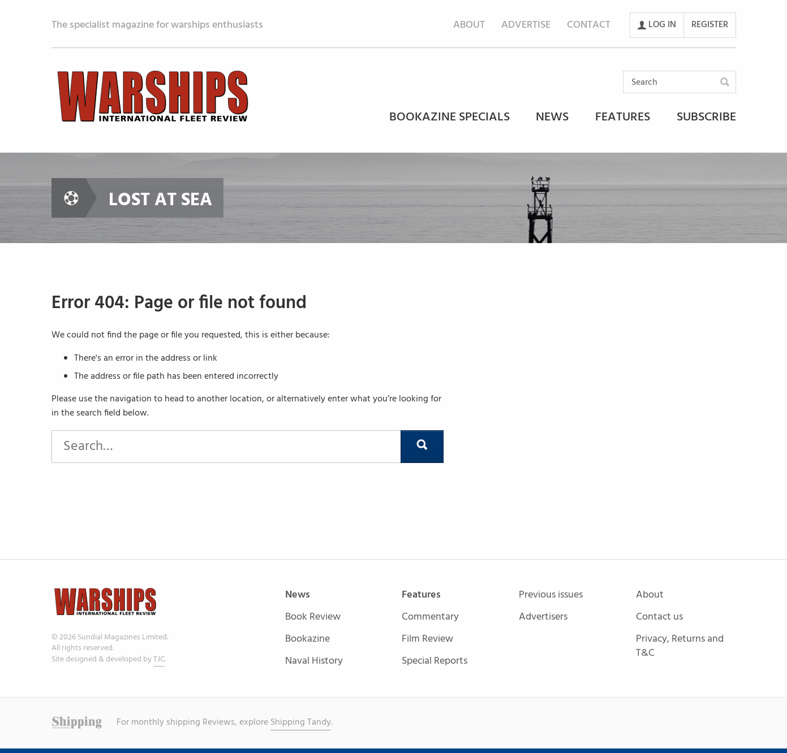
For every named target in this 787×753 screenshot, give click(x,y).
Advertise (526, 25)
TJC (159, 659)
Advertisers (543, 617)
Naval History (314, 661)
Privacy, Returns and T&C (680, 646)
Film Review (427, 639)
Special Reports (434, 661)
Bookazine (307, 639)
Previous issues (551, 595)
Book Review (313, 617)
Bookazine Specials (449, 118)
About (469, 25)
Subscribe (706, 118)
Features (622, 118)
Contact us (659, 617)
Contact (588, 25)
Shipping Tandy (300, 722)
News (552, 118)
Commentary (430, 617)
